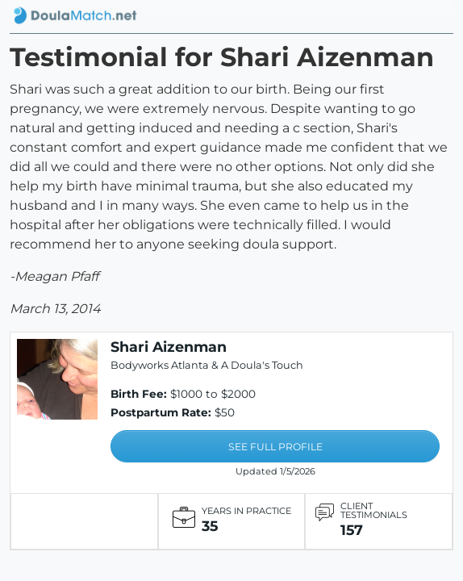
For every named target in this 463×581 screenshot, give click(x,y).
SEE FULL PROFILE (275, 447)
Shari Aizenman (169, 346)
